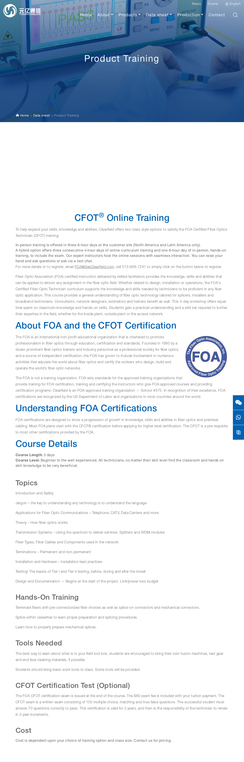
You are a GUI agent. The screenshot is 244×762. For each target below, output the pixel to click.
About (103, 15)
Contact (217, 15)
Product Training (66, 93)
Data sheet (157, 15)
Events (213, 4)
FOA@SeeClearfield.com (94, 245)
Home (86, 15)
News (196, 4)
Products (128, 15)
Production (188, 15)
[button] (235, 15)
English (233, 4)
